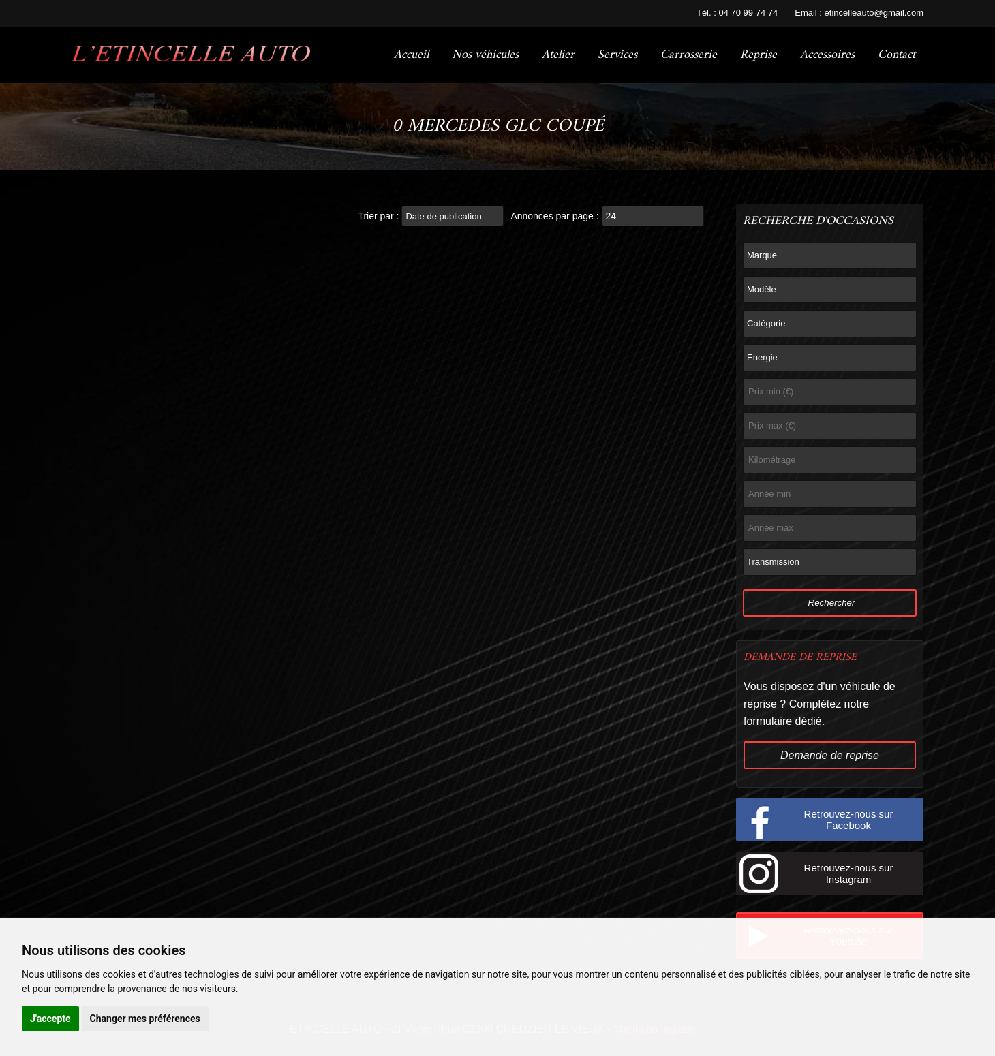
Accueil (411, 54)
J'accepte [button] (50, 1018)
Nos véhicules (485, 54)
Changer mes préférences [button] (145, 1018)
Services (617, 54)
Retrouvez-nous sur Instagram (848, 873)
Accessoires (827, 54)
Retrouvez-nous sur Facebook (848, 819)
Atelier (558, 54)
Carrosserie (688, 54)
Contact (896, 54)
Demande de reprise (829, 755)
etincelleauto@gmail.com (874, 12)
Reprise (758, 54)
